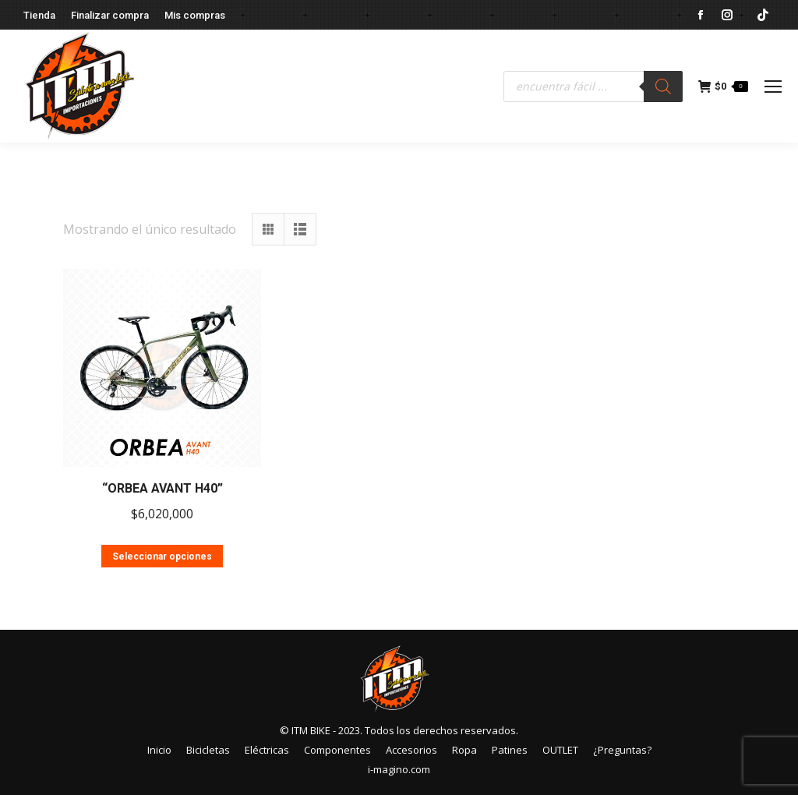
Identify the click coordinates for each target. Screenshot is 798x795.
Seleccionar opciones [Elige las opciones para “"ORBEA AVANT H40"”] (162, 556)
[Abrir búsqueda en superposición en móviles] (593, 86)
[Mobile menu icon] (773, 86)
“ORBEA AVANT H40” (162, 488)
